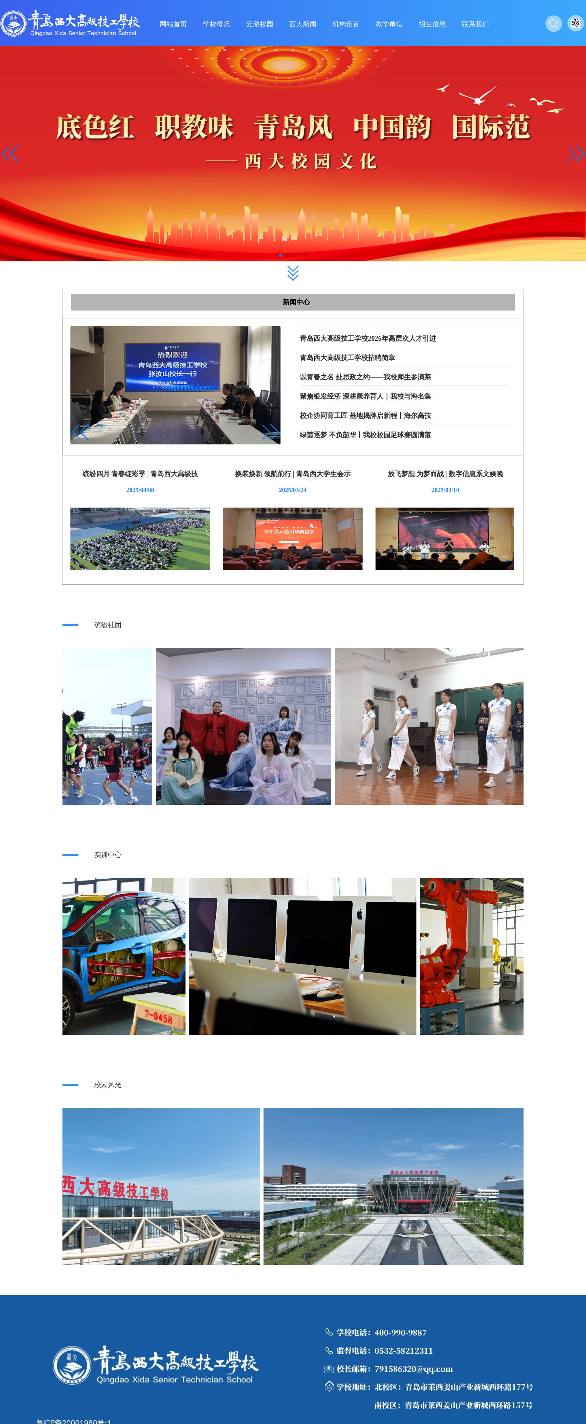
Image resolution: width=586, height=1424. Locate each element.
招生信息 (432, 24)
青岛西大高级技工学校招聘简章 (347, 358)
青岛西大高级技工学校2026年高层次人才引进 (368, 338)
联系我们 (475, 24)
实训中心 (108, 855)
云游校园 (259, 24)
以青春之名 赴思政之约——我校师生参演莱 (365, 377)
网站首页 (173, 24)
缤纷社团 (108, 625)
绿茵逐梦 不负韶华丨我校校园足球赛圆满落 (365, 435)
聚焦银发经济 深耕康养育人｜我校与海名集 (365, 396)
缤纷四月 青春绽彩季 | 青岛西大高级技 (140, 474)
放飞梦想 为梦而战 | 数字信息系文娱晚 (445, 474)
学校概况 (216, 24)
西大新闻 (302, 24)
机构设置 (346, 24)
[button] (576, 154)
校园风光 (108, 1085)
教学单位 (389, 24)
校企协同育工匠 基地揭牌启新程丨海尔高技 (365, 415)
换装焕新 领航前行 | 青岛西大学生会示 (293, 474)
